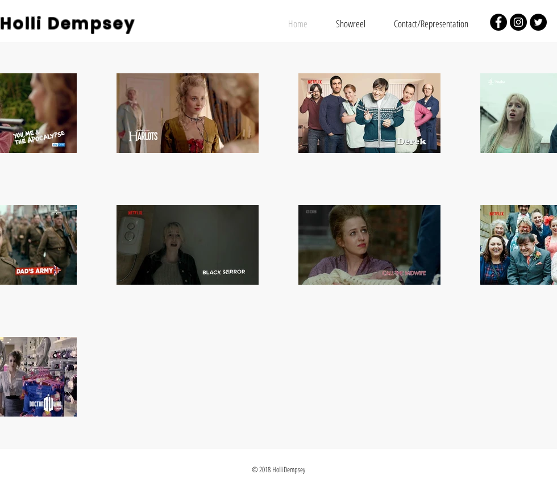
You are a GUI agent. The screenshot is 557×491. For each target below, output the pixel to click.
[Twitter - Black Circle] (538, 22)
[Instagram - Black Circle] (518, 22)
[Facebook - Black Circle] (498, 22)
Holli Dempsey (67, 24)
